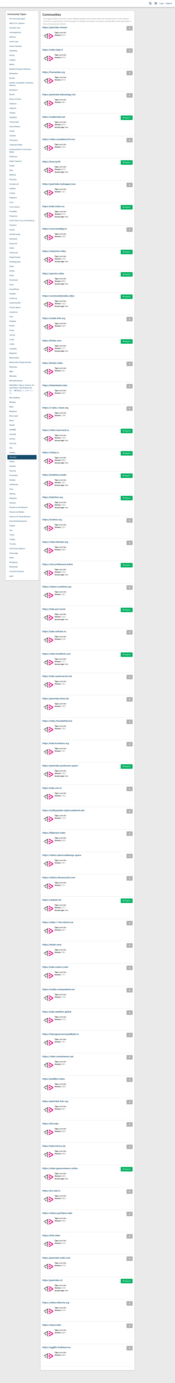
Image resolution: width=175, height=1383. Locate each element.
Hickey (12, 271)
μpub (11, 576)
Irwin (11, 317)
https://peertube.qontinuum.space (60, 765)
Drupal (11, 166)
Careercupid (14, 122)
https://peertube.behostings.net (58, 94)
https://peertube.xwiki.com (56, 1257)
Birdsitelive (13, 74)
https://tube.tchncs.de (53, 1146)
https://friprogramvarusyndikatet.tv (60, 1034)
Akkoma (12, 37)
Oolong (12, 439)
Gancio (12, 230)
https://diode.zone (51, 944)
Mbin (11, 372)
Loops (11, 339)
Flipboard (13, 198)
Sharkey (12, 480)
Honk (11, 285)
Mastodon (13, 367)
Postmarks (13, 475)
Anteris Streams (15, 46)
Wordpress (13, 562)
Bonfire (12, 78)
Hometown (13, 280)
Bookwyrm (13, 90)
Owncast (12, 443)
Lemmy (12, 335)
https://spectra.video (53, 273)
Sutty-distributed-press (18, 521)
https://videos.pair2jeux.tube (57, 1213)
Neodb (11, 425)
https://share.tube (51, 1325)
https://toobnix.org (52, 519)
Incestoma (13, 312)
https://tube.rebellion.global (56, 1011)
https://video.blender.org (55, 542)
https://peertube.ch (52, 1280)
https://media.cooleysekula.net (58, 989)
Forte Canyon (14, 207)
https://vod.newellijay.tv (54, 228)
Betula (11, 64)
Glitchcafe (13, 239)
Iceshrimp (13, 298)
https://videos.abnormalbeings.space (61, 855)
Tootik (11, 535)
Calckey (12, 113)
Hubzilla (12, 294)
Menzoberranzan (15, 381)
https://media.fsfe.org (53, 318)
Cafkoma (12, 104)
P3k (10, 448)
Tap (10, 530)
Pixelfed (12, 466)
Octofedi (12, 434)
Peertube (12, 457)
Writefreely (13, 567)
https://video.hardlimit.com (56, 653)
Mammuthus (14, 358)
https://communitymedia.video (58, 295)
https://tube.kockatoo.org (55, 743)
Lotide (11, 344)
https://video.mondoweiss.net (57, 1056)
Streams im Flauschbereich (20, 517)
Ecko (11, 170)
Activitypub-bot (15, 32)
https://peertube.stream (54, 27)
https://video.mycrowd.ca (55, 430)
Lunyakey (13, 349)
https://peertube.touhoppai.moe (59, 184)
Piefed (11, 462)
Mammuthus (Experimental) (20, 362)
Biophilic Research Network (20, 69)
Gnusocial (13, 244)
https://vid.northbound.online (57, 564)
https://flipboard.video (54, 832)
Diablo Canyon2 (15, 161)
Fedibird (12, 189)
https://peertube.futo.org (55, 1101)
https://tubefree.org (52, 497)
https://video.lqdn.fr (52, 49)
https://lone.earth (51, 161)
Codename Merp (15, 145)
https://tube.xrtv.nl (52, 788)
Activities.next (14, 28)
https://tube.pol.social (53, 609)
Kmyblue (12, 321)
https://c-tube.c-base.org (55, 407)
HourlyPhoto (14, 289)
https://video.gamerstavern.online (60, 1168)
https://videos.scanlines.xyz (56, 586)
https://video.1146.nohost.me (57, 922)
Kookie (12, 326)
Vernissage (13, 553)
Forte (11, 202)
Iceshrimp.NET (15, 303)
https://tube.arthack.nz (54, 631)
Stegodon (13, 498)
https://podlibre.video (53, 1078)
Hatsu (11, 266)
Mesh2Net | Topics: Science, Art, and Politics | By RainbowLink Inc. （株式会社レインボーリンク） (21, 389)
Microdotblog (14, 398)
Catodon (12, 136)
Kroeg (11, 330)
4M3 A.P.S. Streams (17, 23)
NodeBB (12, 430)
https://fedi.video (51, 1235)
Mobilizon (13, 411)
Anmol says (13, 42)
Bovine (12, 94)
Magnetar (13, 353)
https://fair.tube (50, 1123)
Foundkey (13, 211)
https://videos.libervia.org (55, 1302)
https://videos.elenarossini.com (58, 877)
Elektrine (12, 175)
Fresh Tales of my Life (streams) (21, 221)
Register (169, 3)
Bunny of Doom (15, 99)
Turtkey (12, 539)
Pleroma (12, 471)
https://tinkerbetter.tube (54, 385)
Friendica (13, 225)
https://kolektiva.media (54, 474)
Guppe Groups (14, 257)
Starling (12, 494)
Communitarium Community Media (20, 150)
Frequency (13, 216)
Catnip (11, 131)
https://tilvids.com (51, 340)
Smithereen (13, 485)
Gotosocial (13, 253)
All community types (17, 19)
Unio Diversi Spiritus (17, 549)
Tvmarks (12, 544)
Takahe (12, 526)
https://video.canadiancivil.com (58, 139)
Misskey (12, 402)
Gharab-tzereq (14, 234)
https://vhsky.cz (50, 452)
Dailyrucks (13, 157)
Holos (11, 276)
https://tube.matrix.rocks (55, 967)
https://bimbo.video (52, 363)
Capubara (13, 117)
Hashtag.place (15, 262)
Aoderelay (13, 51)
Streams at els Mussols (18, 507)
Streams (12, 503)
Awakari (12, 60)
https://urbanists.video (54, 251)
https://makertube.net (53, 117)
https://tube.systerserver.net (57, 676)
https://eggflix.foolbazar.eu (56, 1347)
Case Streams (14, 127)
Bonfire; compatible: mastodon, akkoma (21, 84)
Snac (11, 489)
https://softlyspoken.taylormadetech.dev (63, 810)
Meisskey (13, 376)
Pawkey (12, 453)
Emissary (13, 179)
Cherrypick (13, 140)
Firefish (12, 193)
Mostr (11, 421)
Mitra (11, 407)
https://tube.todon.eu (53, 206)
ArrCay (12, 55)
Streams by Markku (16, 512)
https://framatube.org (53, 72)
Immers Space (15, 308)
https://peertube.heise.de (55, 698)
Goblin (11, 248)
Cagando (12, 108)
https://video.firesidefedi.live (57, 721)
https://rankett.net (51, 899)
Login (161, 3)
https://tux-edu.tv (51, 1190)
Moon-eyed (13, 416)
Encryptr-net (14, 184)
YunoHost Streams (16, 571)
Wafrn (11, 558)
